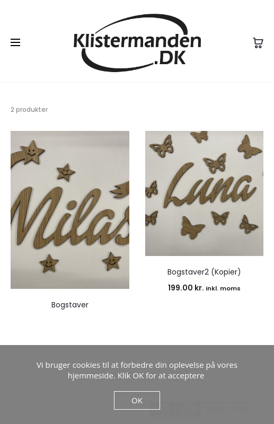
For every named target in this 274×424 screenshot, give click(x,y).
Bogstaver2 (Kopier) (204, 272)
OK (137, 400)
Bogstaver (70, 304)
